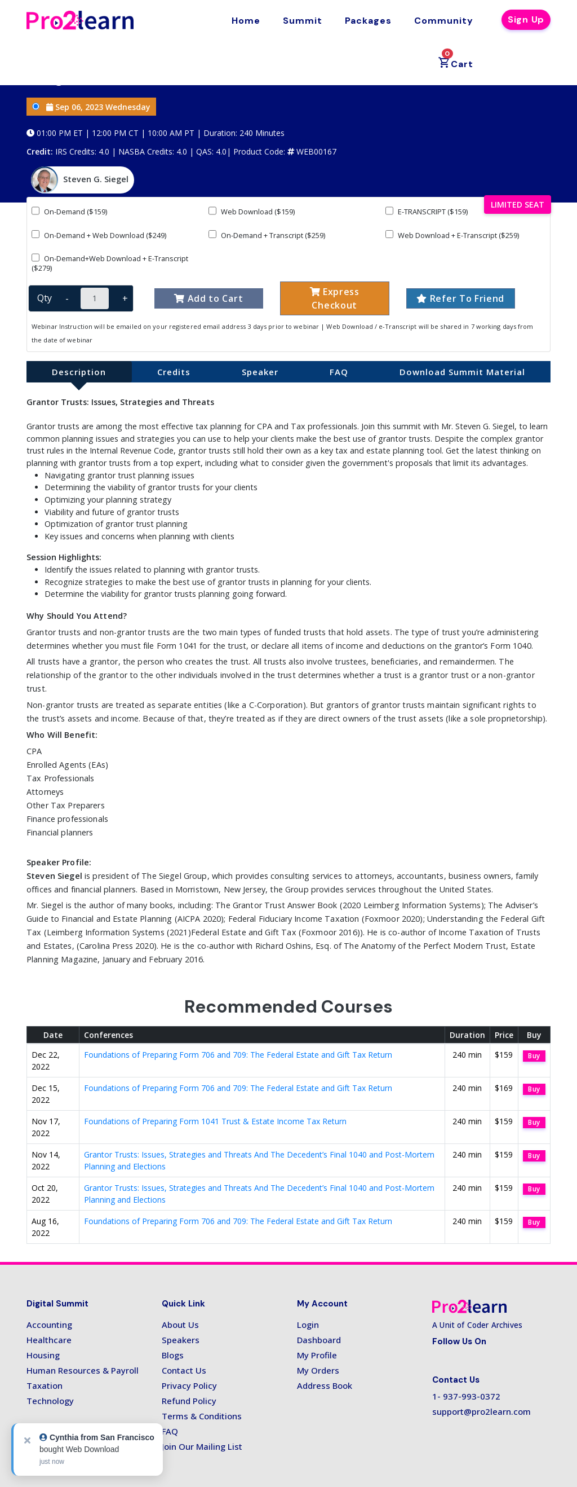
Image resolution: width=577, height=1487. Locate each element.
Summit (302, 21)
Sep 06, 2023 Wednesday (91, 107)
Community (443, 21)
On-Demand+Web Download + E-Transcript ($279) (110, 262)
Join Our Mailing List (202, 1446)
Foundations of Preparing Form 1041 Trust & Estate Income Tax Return (215, 1121)
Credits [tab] (173, 371)
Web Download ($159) (251, 211)
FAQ (170, 1431)
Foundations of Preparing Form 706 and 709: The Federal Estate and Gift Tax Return (238, 1054)
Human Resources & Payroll (82, 1370)
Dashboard (319, 1339)
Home (246, 21)
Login (308, 1324)
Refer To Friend (460, 298)
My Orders (318, 1370)
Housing (43, 1355)
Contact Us (184, 1370)
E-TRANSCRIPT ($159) (426, 211)
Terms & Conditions (202, 1416)
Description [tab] (79, 371)
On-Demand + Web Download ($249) (99, 235)
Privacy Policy (189, 1385)
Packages (368, 21)
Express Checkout (334, 298)
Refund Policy (189, 1400)
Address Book (324, 1385)
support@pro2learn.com (481, 1411)
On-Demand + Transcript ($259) (266, 235)
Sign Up (526, 19)
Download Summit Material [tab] (462, 371)
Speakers (180, 1339)
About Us (180, 1324)
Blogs (173, 1355)
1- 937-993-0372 (466, 1396)
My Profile (317, 1355)
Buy (534, 1056)
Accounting (49, 1324)
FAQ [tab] (339, 371)
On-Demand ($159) (69, 211)
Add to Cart (208, 298)
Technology (50, 1400)
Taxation (44, 1385)
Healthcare (49, 1339)
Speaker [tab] (260, 371)
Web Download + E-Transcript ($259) (452, 235)
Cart (455, 60)
